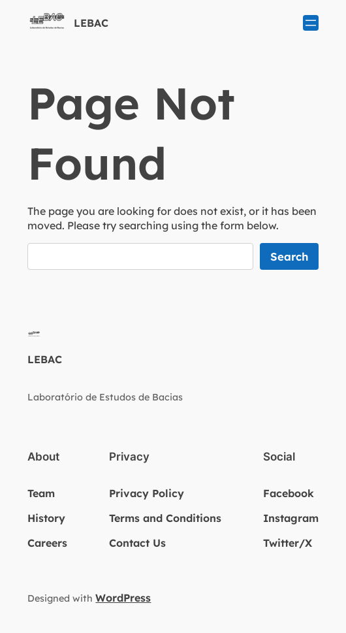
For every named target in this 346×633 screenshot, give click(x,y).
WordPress (123, 597)
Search (289, 256)
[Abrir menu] (311, 23)
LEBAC (91, 22)
